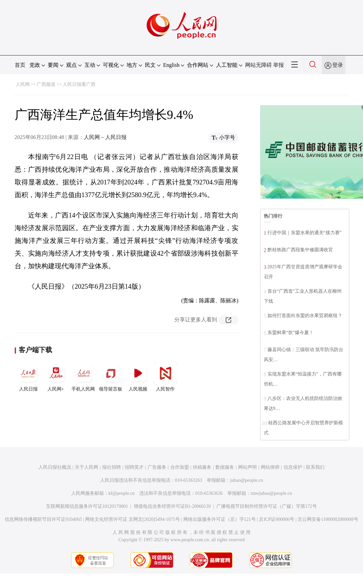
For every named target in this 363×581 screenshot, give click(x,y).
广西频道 (46, 84)
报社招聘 (111, 467)
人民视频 (138, 376)
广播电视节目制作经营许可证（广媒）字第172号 (266, 506)
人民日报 (28, 376)
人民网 (23, 84)
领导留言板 (110, 376)
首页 (20, 65)
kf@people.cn (122, 493)
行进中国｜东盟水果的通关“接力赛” (304, 232)
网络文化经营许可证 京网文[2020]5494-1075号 (132, 519)
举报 (278, 65)
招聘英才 (134, 467)
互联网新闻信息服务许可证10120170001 (87, 506)
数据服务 (224, 467)
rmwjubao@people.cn (271, 493)
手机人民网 (83, 376)
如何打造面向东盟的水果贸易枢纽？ (304, 315)
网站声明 (247, 467)
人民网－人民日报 (105, 137)
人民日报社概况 (54, 467)
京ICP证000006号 (276, 519)
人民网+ (55, 376)
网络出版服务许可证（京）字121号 (219, 519)
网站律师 (270, 467)
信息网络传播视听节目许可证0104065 (43, 519)
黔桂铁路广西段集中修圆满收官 (300, 249)
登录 (337, 65)
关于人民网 (86, 467)
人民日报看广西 (79, 84)
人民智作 (165, 376)
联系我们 (315, 467)
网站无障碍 (258, 65)
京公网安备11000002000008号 (328, 519)
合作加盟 (179, 467)
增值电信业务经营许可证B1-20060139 (172, 506)
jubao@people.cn (246, 480)
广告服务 (157, 467)
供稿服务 (202, 467)
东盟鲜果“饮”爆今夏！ (290, 332)
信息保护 (293, 467)
